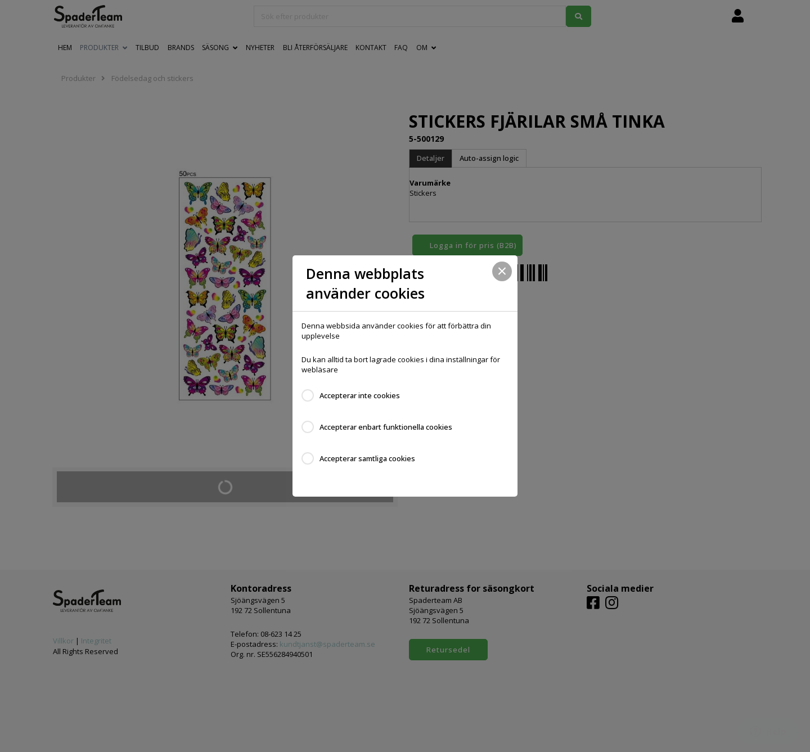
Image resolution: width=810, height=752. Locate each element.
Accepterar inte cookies (360, 395)
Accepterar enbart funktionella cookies (386, 427)
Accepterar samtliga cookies (367, 458)
